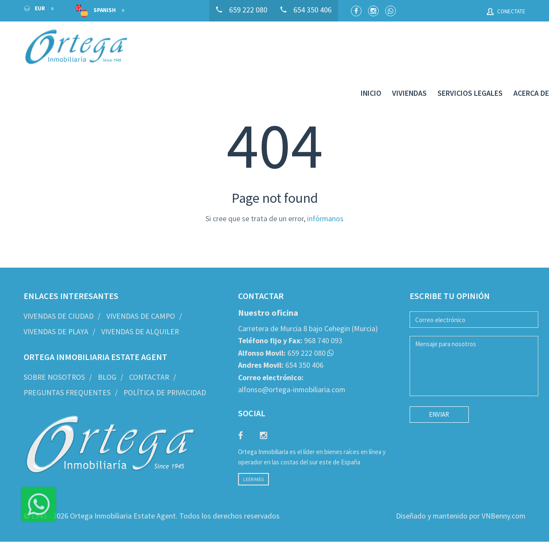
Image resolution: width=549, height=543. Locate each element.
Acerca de (507, 48)
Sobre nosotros (54, 351)
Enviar (439, 388)
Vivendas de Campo (140, 290)
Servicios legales (446, 48)
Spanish (96, 10)
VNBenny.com (503, 489)
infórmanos (325, 192)
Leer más (253, 453)
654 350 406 (280, 339)
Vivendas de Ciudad (59, 290)
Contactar (149, 351)
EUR (35, 8)
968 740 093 (290, 314)
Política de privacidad (165, 366)
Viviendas (385, 48)
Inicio (347, 48)
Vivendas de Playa (56, 305)
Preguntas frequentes (67, 366)
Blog (107, 351)
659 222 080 (282, 326)
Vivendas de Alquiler (140, 305)
